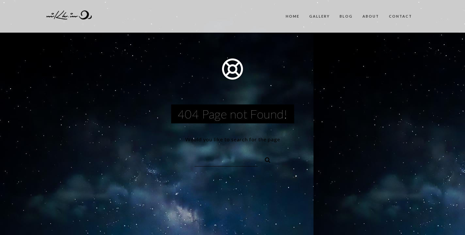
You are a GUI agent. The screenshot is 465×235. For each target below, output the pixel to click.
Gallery (319, 16)
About (370, 16)
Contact (400, 16)
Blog (346, 16)
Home (292, 16)
